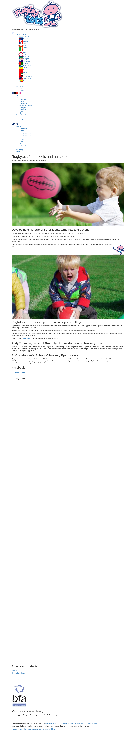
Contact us (19, 121)
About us (18, 97)
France (25, 43)
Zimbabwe (26, 81)
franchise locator (26, 338)
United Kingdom (28, 76)
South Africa (27, 65)
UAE (24, 74)
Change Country (21, 34)
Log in (21, 88)
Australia (25, 39)
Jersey (25, 54)
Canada (25, 41)
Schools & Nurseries (25, 105)
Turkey (25, 72)
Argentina (26, 36)
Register (22, 90)
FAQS (21, 111)
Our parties (22, 107)
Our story (22, 101)
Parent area (19, 86)
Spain (25, 68)
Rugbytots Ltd (19, 372)
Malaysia (26, 59)
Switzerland (26, 70)
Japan (25, 52)
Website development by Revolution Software (59, 723)
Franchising (19, 119)
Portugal (25, 63)
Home (17, 95)
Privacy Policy (22, 729)
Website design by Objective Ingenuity (85, 723)
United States (27, 79)
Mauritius (26, 56)
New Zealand (27, 61)
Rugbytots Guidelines (34, 729)
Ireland (25, 48)
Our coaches (23, 103)
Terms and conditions (48, 729)
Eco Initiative (23, 109)
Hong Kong (26, 45)
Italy (24, 50)
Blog (20, 113)
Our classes (23, 99)
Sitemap (14, 729)
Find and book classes (22, 115)
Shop (17, 117)
